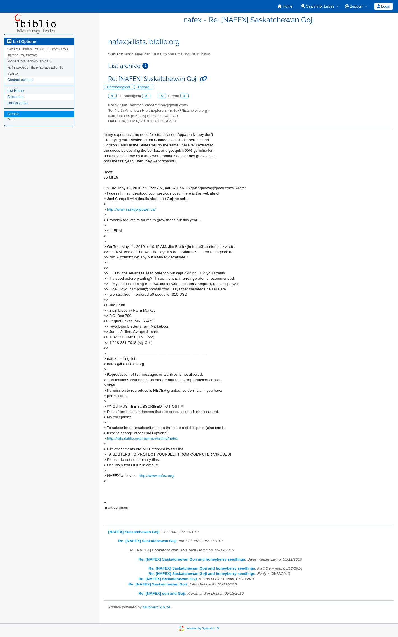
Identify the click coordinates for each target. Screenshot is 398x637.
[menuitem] (285, 6)
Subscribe (15, 97)
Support (353, 6)
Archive (13, 114)
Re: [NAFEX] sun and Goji (161, 593)
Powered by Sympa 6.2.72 (203, 628)
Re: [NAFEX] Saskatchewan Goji (147, 541)
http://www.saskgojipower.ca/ (131, 209)
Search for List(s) (317, 6)
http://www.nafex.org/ (156, 475)
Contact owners (19, 80)
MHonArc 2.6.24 (156, 607)
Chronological (119, 87)
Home (285, 6)
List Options (21, 41)
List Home (15, 90)
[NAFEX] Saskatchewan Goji (133, 532)
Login (383, 6)
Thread (143, 87)
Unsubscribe (17, 103)
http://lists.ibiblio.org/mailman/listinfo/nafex (142, 438)
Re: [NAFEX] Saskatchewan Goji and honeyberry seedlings (191, 559)
